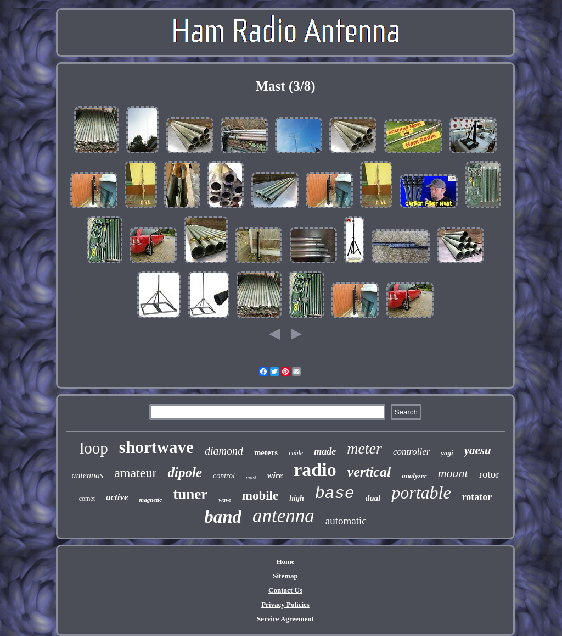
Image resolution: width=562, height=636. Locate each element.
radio (315, 470)
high (296, 498)
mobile (260, 495)
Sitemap (285, 576)
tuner (190, 494)
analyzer (414, 476)
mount (453, 473)
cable (296, 453)
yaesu (477, 450)
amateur (135, 473)
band (222, 517)
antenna (283, 516)
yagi (447, 453)
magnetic (150, 499)
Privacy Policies (285, 604)
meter (364, 448)
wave (224, 499)
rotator (477, 496)
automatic (346, 521)
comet (87, 498)
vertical (369, 472)
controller (411, 451)
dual (373, 498)
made (325, 451)
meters (266, 452)
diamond (224, 451)
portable (421, 492)
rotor (489, 474)
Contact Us (285, 590)
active (117, 497)
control (224, 476)
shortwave (156, 447)
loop (94, 448)
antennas (87, 475)
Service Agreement (285, 619)
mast (251, 477)
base (335, 493)
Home (285, 561)
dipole (184, 472)
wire (275, 475)
